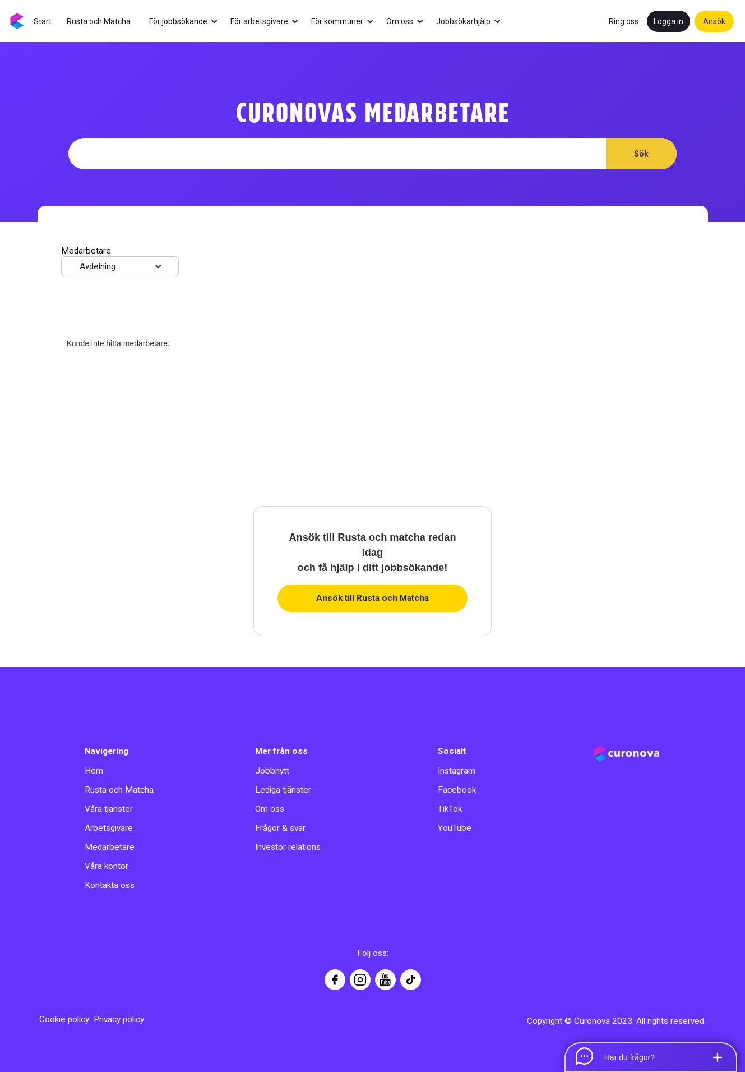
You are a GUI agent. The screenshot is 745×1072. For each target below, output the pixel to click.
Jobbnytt (272, 771)
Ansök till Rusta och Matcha (372, 598)
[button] (189, 21)
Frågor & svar (280, 828)
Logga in (668, 21)
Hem (94, 771)
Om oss (269, 809)
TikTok (450, 809)
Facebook (457, 790)
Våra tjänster (109, 809)
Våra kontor (106, 866)
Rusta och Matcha (119, 790)
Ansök (714, 21)
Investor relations (288, 847)
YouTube (454, 828)
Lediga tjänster (283, 790)
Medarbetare (110, 847)
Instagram (456, 771)
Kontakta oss (110, 885)
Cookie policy (64, 1019)
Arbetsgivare (109, 828)
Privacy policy (119, 1019)
